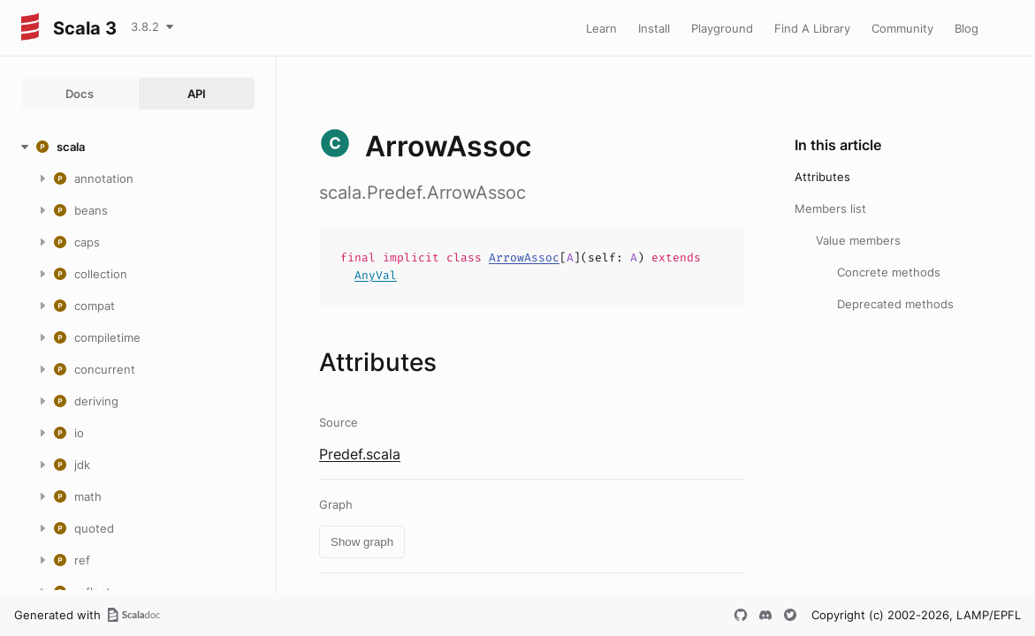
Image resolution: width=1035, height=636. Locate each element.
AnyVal (375, 275)
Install (654, 28)
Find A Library (812, 28)
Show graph (362, 542)
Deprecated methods (895, 304)
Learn (601, 28)
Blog (966, 28)
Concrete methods (888, 272)
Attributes (822, 177)
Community (902, 28)
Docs (79, 94)
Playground (722, 28)
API (196, 94)
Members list (830, 208)
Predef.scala (359, 454)
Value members (858, 240)
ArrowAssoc (524, 257)
